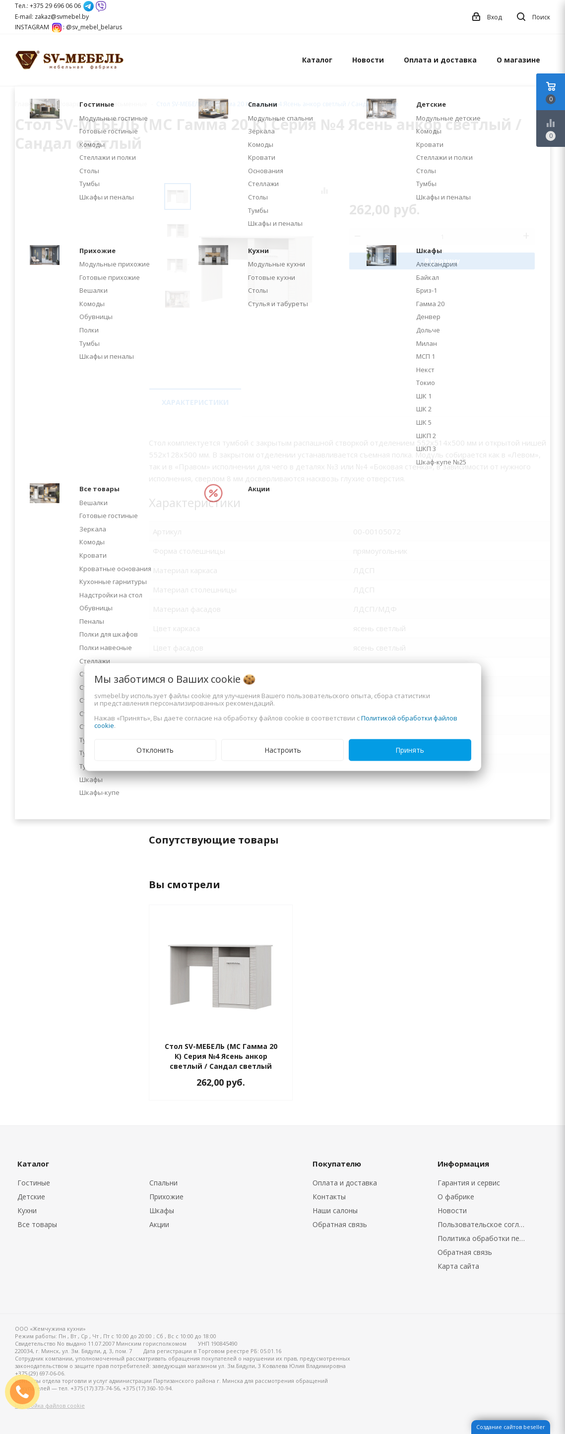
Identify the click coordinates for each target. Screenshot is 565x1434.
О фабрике (456, 1196)
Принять (409, 750)
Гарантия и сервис (469, 1182)
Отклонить (155, 750)
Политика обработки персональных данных (485, 1238)
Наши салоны (335, 1210)
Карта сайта (458, 1266)
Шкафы (161, 1210)
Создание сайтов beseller (510, 1427)
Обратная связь (340, 1224)
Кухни (27, 1210)
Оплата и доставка (440, 60)
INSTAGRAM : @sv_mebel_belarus (68, 27)
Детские (31, 1196)
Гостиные (33, 1182)
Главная (27, 104)
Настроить (282, 750)
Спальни (163, 1182)
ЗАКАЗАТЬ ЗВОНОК (26, 1391)
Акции (159, 1224)
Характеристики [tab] (195, 402)
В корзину (442, 260)
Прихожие (166, 1196)
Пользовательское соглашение (485, 1224)
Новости (368, 60)
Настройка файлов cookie (50, 1405)
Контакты (329, 1196)
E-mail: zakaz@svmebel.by (52, 16)
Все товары (37, 1224)
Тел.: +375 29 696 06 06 (48, 5)
